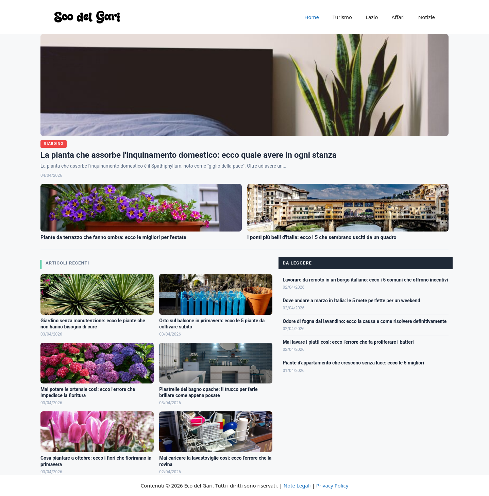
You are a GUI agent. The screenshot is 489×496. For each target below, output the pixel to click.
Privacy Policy (332, 485)
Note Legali (297, 485)
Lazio (372, 17)
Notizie (426, 17)
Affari (397, 17)
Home (311, 17)
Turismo (342, 17)
